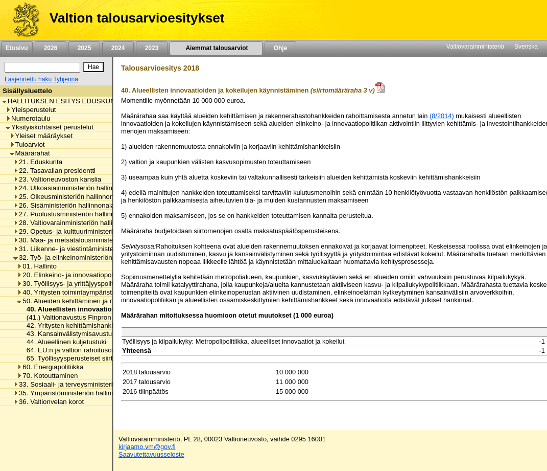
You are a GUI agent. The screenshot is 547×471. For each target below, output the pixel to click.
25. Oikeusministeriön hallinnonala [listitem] (68, 196)
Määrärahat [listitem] (30, 153)
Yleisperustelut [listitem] (31, 110)
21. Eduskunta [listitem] (37, 162)
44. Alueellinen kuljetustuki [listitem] (63, 342)
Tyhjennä (65, 79)
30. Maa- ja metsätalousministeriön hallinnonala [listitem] (88, 240)
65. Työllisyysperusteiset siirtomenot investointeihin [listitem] (100, 358)
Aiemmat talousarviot (216, 48)
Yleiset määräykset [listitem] (41, 136)
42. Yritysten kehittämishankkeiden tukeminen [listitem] (93, 325)
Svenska (526, 46)
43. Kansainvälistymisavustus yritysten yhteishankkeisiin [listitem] (108, 334)
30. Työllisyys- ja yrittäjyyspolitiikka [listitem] (72, 283)
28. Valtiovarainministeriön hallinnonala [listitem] (74, 223)
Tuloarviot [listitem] (27, 144)
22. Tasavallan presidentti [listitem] (54, 170)
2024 (118, 48)
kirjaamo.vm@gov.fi (147, 447)
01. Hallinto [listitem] (37, 266)
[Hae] (93, 67)
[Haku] (42, 67)
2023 (151, 48)
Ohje (280, 48)
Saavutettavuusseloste (151, 454)
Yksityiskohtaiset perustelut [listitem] (49, 127)
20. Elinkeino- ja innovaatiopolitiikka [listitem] (73, 275)
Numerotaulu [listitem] (28, 118)
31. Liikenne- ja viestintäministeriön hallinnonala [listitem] (88, 249)
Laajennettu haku (28, 79)
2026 (50, 48)
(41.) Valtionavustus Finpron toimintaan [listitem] (83, 317)
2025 (84, 48)
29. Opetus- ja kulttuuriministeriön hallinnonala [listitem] (85, 231)
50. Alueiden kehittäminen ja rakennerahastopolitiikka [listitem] (100, 301)
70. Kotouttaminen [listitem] (47, 375)
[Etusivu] (22, 20)
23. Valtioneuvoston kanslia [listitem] (57, 179)
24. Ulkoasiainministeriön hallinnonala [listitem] (73, 188)
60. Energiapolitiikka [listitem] (50, 367)
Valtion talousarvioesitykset (137, 18)
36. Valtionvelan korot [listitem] (48, 402)
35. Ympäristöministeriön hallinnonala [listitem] (72, 393)
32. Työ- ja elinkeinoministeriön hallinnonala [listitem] (82, 257)
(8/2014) (442, 116)
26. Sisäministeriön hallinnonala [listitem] (63, 205)
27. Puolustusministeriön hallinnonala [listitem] (72, 214)
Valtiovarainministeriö (475, 46)
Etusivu (17, 48)
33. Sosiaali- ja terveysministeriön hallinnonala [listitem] (85, 384)
